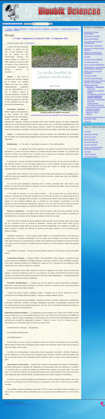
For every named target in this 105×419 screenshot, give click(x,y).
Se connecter (16, 404)
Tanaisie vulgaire (90, 137)
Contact (25, 404)
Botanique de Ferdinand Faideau (95, 91)
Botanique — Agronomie (51, 29)
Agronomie (91, 89)
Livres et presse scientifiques (94, 64)
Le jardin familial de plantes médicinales (94, 97)
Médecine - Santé (92, 112)
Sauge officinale (89, 139)
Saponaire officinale (91, 134)
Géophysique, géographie (93, 46)
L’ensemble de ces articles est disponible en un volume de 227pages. (55, 115)
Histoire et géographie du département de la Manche (93, 53)
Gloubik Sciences (83, 9)
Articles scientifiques (20, 29)
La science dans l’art (91, 62)
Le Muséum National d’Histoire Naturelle (93, 109)
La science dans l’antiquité (93, 59)
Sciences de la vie (35, 29)
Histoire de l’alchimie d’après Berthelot (94, 49)
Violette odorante (90, 154)
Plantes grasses (92, 103)
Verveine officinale (90, 145)
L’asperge (87, 131)
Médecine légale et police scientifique (93, 72)
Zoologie (89, 114)
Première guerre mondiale (93, 78)
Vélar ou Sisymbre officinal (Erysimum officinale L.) (93, 148)
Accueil (9, 29)
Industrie (87, 57)
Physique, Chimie (90, 76)
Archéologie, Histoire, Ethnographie (91, 33)
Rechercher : (28, 24)
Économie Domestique (92, 36)
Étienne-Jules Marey (91, 39)
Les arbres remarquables (96, 99)
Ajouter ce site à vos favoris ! (12, 24)
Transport (87, 121)
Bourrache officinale (91, 142)
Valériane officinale (90, 157)
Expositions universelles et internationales (93, 42)
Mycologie (90, 101)
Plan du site (6, 404)
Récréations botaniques (95, 105)
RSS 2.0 (32, 404)
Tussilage (87, 152)
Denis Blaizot (30, 43)
